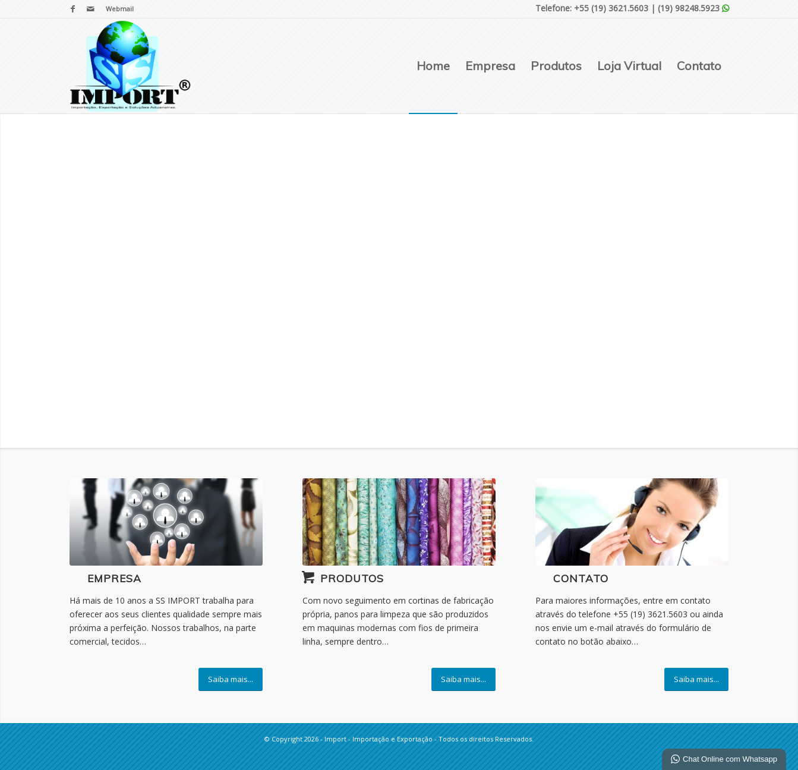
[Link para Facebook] (72, 9)
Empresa (114, 578)
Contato (580, 578)
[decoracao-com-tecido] (399, 522)
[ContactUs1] (632, 522)
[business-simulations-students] (166, 522)
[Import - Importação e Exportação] (130, 65)
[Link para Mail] (91, 9)
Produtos (352, 578)
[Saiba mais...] (230, 679)
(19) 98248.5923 (689, 8)
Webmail (120, 8)
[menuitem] (117, 9)
